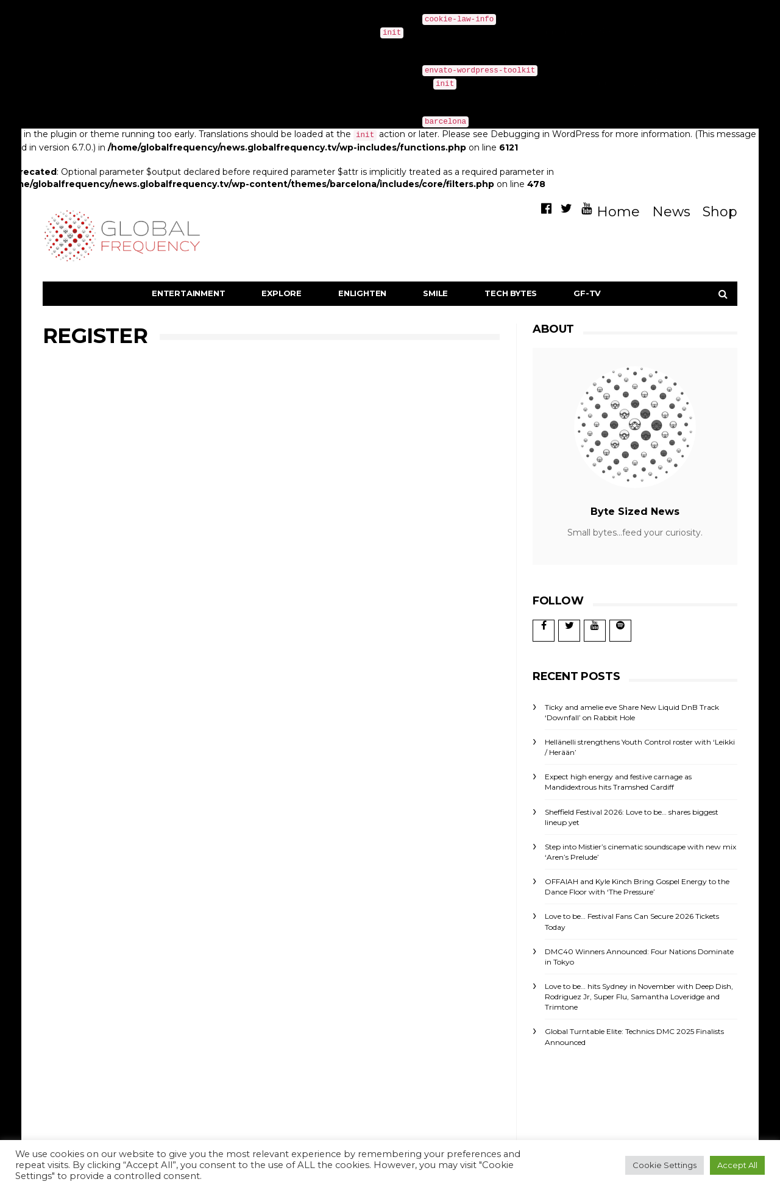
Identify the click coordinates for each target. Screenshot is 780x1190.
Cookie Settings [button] (665, 1165)
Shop (720, 212)
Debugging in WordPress (571, 31)
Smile (435, 293)
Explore (281, 293)
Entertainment (188, 293)
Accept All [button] (737, 1165)
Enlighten (362, 293)
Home (618, 212)
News (671, 212)
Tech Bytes (510, 293)
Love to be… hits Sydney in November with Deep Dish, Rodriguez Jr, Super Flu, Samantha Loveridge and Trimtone (639, 996)
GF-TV (587, 293)
